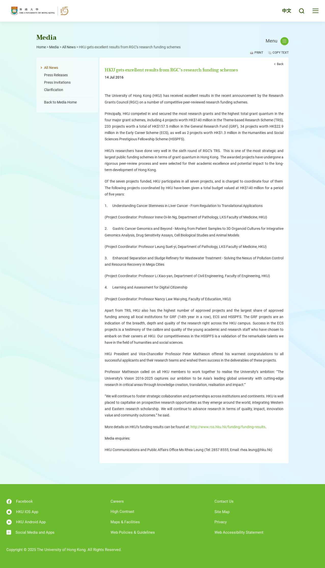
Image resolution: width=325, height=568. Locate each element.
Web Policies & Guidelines (133, 532)
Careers (117, 501)
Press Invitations (57, 82)
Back (280, 64)
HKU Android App (26, 522)
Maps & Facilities (125, 522)
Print (258, 52)
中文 (286, 10)
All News (69, 47)
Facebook (19, 501)
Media (54, 47)
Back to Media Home (60, 102)
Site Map (221, 512)
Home (41, 47)
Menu (277, 41)
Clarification (53, 90)
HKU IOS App (22, 512)
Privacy (220, 522)
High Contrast (122, 511)
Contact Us (224, 501)
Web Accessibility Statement (238, 532)
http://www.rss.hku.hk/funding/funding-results (228, 427)
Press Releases (56, 75)
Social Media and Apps (30, 532)
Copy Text (281, 52)
